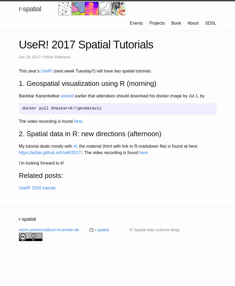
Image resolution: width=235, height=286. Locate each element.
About (192, 23)
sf (75, 146)
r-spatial (30, 9)
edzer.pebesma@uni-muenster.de (49, 229)
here (78, 121)
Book (176, 23)
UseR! (47, 71)
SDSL (210, 23)
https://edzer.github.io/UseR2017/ (50, 152)
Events (136, 23)
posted (67, 96)
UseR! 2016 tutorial (37, 188)
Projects (157, 23)
